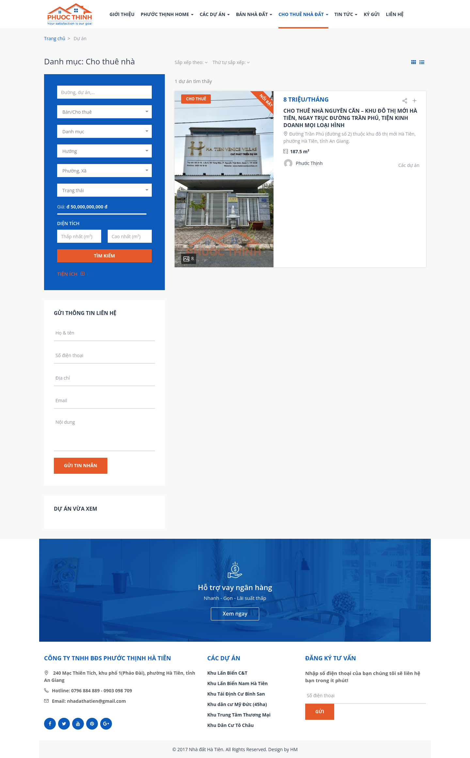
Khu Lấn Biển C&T (227, 673)
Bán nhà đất (254, 14)
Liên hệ (394, 14)
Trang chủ (54, 38)
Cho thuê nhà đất (303, 14)
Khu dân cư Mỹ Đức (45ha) (237, 704)
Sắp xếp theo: (191, 62)
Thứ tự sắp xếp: (231, 62)
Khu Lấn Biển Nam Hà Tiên (237, 683)
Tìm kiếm (104, 256)
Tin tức (346, 14)
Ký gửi (372, 14)
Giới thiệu (122, 14)
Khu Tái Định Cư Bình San (236, 694)
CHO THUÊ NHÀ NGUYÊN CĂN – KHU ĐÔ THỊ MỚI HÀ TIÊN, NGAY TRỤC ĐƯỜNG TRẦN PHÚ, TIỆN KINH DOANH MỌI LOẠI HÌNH (350, 118)
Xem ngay (235, 613)
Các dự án (215, 14)
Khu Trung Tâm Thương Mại (239, 715)
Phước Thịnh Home (167, 14)
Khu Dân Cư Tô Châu (230, 725)
